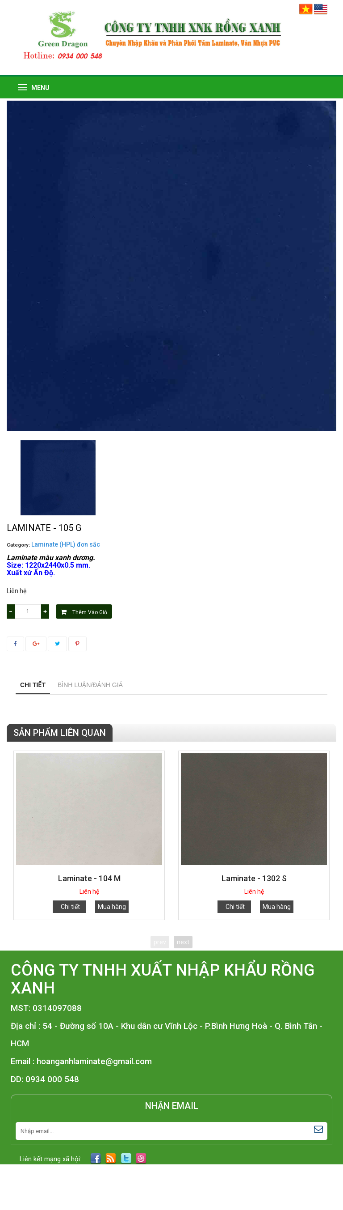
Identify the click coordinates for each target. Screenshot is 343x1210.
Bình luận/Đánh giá (90, 684)
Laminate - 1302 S (254, 878)
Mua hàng (112, 906)
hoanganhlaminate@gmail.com (94, 1061)
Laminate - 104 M (89, 878)
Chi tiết (33, 684)
